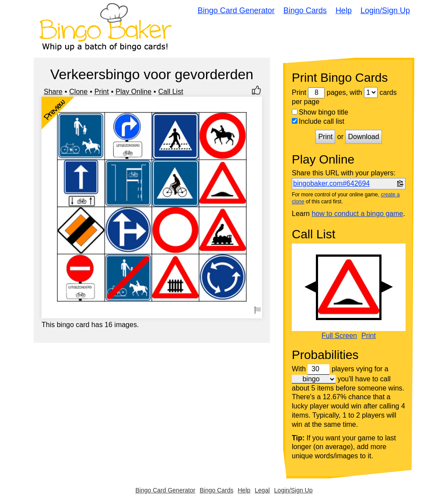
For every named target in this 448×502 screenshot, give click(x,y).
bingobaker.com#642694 (331, 183)
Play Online (133, 91)
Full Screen (339, 335)
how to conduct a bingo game (357, 213)
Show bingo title (320, 112)
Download (363, 136)
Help (344, 10)
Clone (78, 91)
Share (53, 91)
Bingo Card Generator (236, 10)
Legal (262, 490)
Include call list (318, 121)
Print (101, 91)
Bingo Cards (305, 10)
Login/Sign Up (385, 10)
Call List (170, 91)
